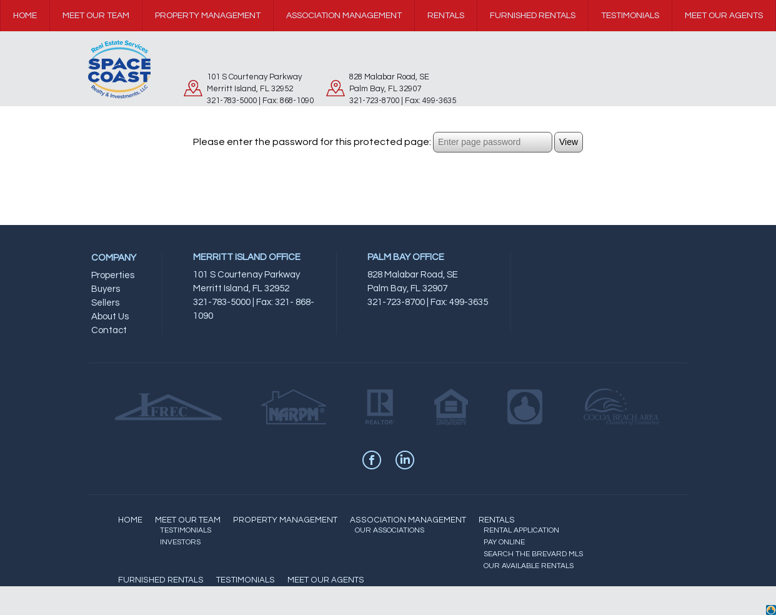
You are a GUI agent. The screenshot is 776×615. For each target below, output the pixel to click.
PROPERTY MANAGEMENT (285, 520)
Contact (109, 330)
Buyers (105, 289)
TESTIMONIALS (185, 530)
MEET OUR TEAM (188, 520)
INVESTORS (180, 542)
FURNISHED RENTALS (161, 580)
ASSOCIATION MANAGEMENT (408, 520)
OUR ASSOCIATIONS (389, 530)
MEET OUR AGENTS (325, 580)
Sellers (105, 303)
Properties (112, 275)
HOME (130, 520)
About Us (110, 316)
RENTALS (497, 520)
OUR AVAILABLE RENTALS (529, 566)
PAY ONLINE (504, 542)
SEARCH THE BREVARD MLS (533, 554)
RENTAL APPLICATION (521, 530)
